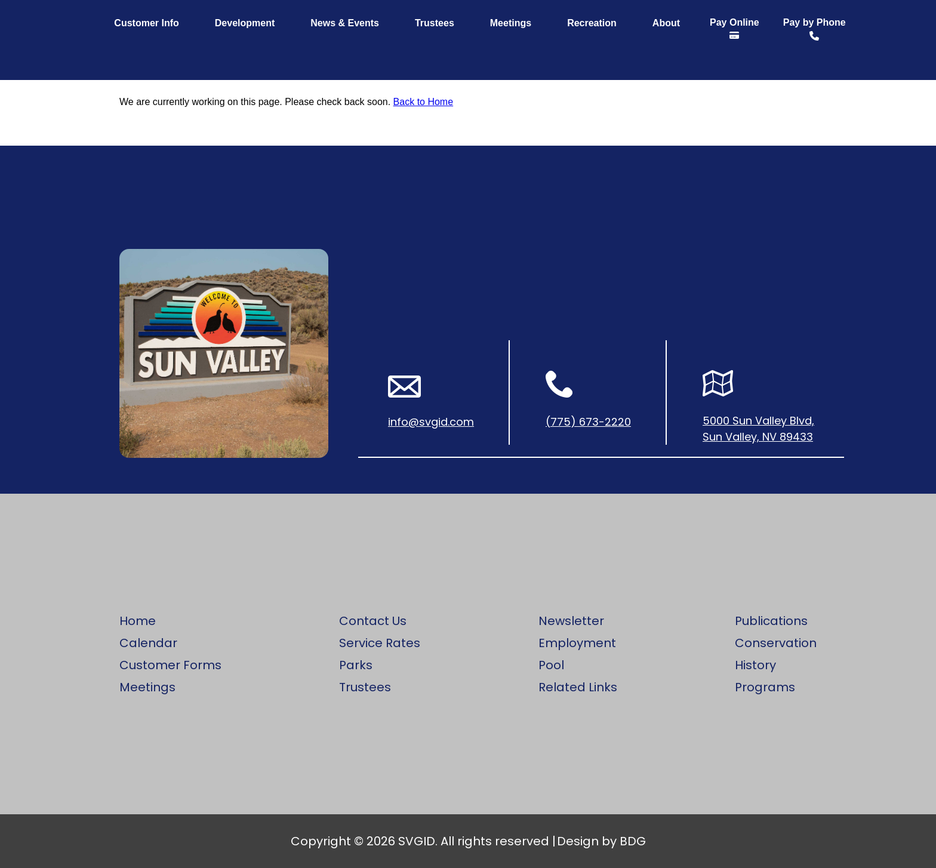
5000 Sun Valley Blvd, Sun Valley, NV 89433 (758, 428)
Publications (771, 620)
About (666, 23)
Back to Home (423, 102)
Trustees (434, 23)
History (755, 665)
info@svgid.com (431, 421)
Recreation (592, 23)
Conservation (776, 643)
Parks (355, 665)
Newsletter (571, 620)
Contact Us (373, 620)
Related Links (577, 687)
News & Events (344, 23)
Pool (551, 665)
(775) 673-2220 (588, 421)
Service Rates (379, 643)
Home (137, 620)
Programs (765, 687)
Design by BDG (601, 841)
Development (245, 23)
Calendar (148, 643)
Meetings (510, 23)
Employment (577, 643)
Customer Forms (170, 665)
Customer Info (146, 23)
